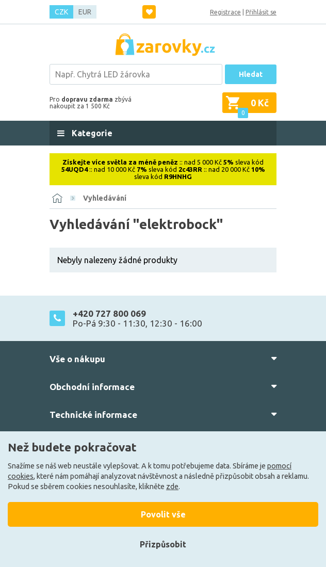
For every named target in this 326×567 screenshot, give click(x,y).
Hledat (251, 74)
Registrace (225, 12)
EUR (84, 12)
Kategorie (91, 133)
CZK (61, 12)
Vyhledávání (104, 198)
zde (172, 486)
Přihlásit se (261, 12)
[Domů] (57, 198)
